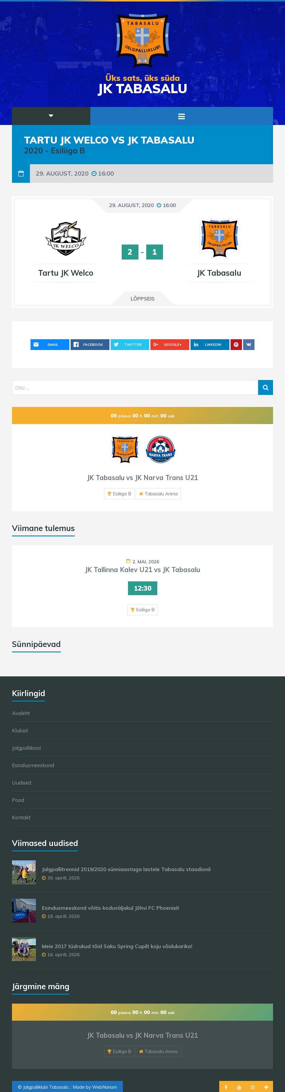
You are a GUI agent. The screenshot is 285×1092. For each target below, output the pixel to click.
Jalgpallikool (26, 747)
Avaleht (21, 713)
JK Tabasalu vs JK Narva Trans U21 (142, 477)
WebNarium (104, 1087)
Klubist (20, 730)
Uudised (21, 782)
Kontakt (21, 817)
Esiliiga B (122, 494)
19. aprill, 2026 (63, 916)
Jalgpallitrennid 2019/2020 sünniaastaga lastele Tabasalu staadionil (126, 869)
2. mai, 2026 (145, 562)
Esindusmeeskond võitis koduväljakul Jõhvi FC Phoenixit (110, 908)
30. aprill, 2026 (63, 878)
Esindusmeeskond (33, 765)
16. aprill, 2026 (63, 954)
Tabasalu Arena (161, 494)
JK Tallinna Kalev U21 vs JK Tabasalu (142, 569)
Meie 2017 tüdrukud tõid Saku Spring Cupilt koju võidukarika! (117, 946)
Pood (18, 800)
